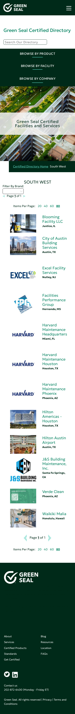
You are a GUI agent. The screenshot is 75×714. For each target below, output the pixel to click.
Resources (47, 642)
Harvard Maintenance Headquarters (54, 330)
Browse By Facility (37, 66)
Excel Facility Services (53, 270)
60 (52, 206)
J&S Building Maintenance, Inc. (54, 464)
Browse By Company (37, 79)
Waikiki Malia (54, 513)
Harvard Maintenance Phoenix (53, 389)
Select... (13, 191)
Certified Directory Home (30, 166)
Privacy (47, 699)
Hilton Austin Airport (54, 440)
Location (46, 648)
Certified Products (15, 648)
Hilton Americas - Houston (52, 416)
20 (39, 206)
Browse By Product (37, 54)
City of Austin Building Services (54, 243)
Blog (43, 636)
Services (9, 642)
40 (46, 206)
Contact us (10, 685)
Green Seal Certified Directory (37, 30)
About (8, 636)
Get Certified (12, 659)
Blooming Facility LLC (52, 219)
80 (58, 206)
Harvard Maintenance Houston (53, 359)
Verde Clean (53, 491)
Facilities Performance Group (54, 300)
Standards (10, 653)
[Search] (25, 42)
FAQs (44, 653)
